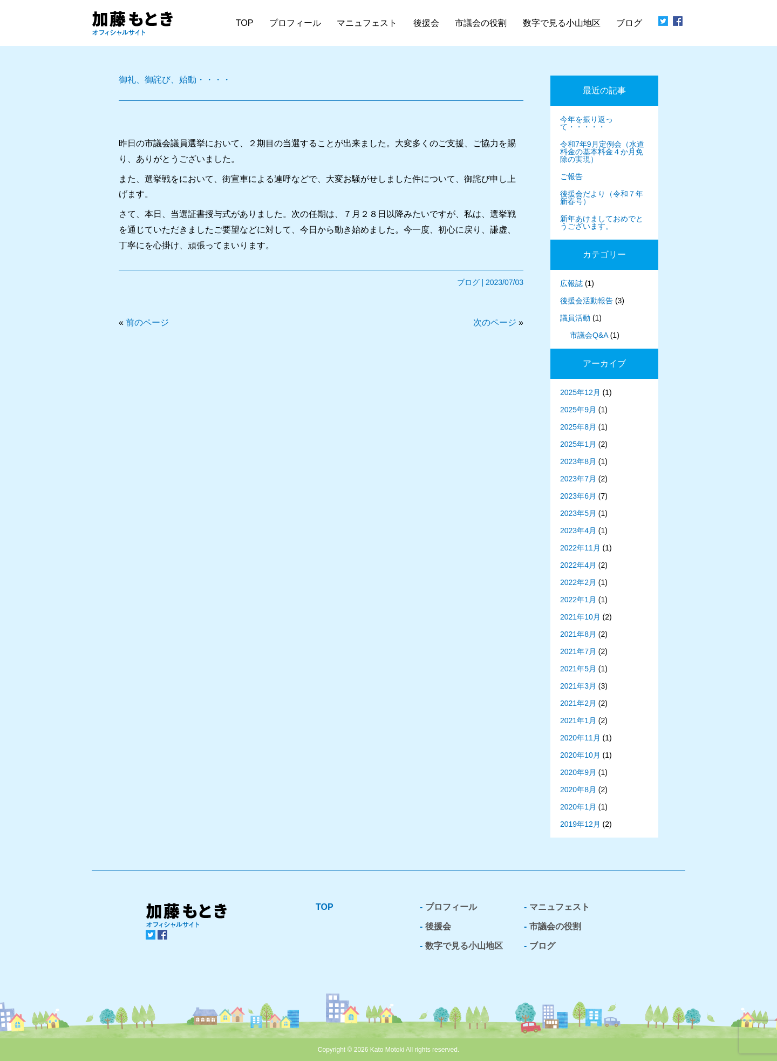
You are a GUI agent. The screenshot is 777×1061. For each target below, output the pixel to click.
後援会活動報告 (586, 300)
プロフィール (295, 23)
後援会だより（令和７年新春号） (601, 197)
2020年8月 (578, 789)
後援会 (426, 23)
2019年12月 (580, 824)
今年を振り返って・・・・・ (586, 123)
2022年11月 (580, 547)
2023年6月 (578, 496)
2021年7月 (578, 651)
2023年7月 (578, 478)
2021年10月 (580, 617)
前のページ (147, 322)
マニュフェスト (559, 907)
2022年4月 (578, 565)
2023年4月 (578, 530)
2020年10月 (580, 755)
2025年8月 (578, 427)
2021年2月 (578, 703)
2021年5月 (578, 668)
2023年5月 (578, 513)
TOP (245, 23)
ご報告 (571, 176)
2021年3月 (578, 686)
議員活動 (575, 318)
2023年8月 (578, 461)
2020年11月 (580, 737)
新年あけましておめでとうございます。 (601, 222)
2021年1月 (578, 720)
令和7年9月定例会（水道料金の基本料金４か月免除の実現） (602, 152)
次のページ (494, 322)
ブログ (629, 23)
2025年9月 (578, 409)
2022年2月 (578, 582)
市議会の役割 (555, 926)
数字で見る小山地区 (562, 23)
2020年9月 (578, 772)
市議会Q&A (589, 335)
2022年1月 (578, 599)
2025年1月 (578, 444)
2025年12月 (580, 392)
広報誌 (571, 283)
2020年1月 (578, 806)
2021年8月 (578, 634)
